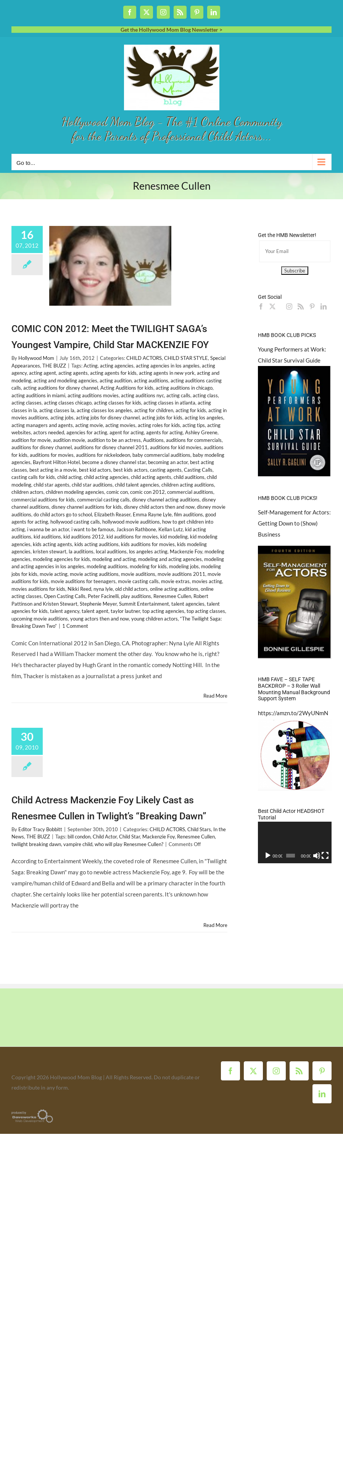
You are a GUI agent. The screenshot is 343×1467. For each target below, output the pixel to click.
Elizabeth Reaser (112, 514)
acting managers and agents (42, 425)
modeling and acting (114, 559)
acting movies (120, 425)
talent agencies (188, 604)
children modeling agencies (75, 492)
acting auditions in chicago (184, 388)
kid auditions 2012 (83, 537)
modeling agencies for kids (61, 559)
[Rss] (301, 306)
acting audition (116, 380)
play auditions (136, 596)
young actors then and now (99, 619)
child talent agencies (137, 485)
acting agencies (117, 366)
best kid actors (95, 470)
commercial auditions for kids (43, 500)
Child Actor (105, 836)
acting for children (153, 410)
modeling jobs (184, 566)
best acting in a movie (53, 470)
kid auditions (47, 537)
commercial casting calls (103, 500)
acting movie (89, 425)
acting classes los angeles (104, 410)
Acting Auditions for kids (126, 388)
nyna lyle (103, 589)
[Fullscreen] (325, 855)
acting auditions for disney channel (60, 388)
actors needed (48, 432)
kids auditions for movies (148, 544)
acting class (205, 395)
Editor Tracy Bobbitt (40, 829)
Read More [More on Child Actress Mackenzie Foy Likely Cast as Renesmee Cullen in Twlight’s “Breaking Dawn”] (215, 925)
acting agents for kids (113, 373)
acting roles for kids (159, 425)
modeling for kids (148, 566)
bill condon (79, 836)
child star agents (51, 485)
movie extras (175, 581)
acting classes (26, 403)
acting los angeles (204, 417)
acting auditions (151, 380)
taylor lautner (125, 611)
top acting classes (206, 611)
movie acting (54, 574)
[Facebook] (261, 306)
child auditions (189, 477)
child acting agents (151, 477)
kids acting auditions (96, 544)
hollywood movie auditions (131, 522)
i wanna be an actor (48, 529)
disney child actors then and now (159, 507)
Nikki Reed (79, 589)
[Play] (268, 855)
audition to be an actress (114, 440)
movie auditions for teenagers (83, 581)
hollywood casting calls (75, 522)
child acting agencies (106, 477)
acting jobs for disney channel (108, 417)
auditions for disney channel (41, 447)
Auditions (153, 440)
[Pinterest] (312, 306)
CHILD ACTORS (144, 358)
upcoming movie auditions (39, 619)
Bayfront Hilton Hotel (56, 462)
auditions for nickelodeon (103, 455)
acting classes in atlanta (169, 403)
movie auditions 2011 (181, 574)
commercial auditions (190, 492)
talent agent (95, 611)
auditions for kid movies (175, 447)
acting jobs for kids (162, 417)
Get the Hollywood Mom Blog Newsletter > (171, 29)
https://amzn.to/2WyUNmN (293, 712)
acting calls (178, 395)
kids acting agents (52, 544)
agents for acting (164, 432)
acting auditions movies (93, 395)
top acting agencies (163, 611)
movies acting (207, 581)
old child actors (131, 589)
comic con (117, 492)
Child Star (129, 836)
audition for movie (31, 440)
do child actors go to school (63, 514)
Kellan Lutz (170, 529)
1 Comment (75, 626)
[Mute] (316, 855)
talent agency (64, 611)
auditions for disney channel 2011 (111, 447)
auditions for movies (52, 455)
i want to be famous (92, 529)
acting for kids (191, 410)
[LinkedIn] (323, 306)
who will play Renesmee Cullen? (129, 844)
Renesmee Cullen (172, 596)
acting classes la (56, 410)
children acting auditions (187, 485)
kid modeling (174, 537)
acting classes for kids (117, 403)
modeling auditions (107, 566)
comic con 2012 (147, 492)
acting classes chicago (68, 403)
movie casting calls (138, 581)
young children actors (154, 619)
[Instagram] (289, 306)
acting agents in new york (167, 373)
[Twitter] (272, 306)
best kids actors (130, 470)
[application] (295, 842)
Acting (91, 366)
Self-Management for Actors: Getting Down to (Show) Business (294, 523)
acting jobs (62, 417)
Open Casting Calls (64, 596)
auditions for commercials (194, 440)
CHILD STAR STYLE (186, 358)
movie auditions (138, 574)
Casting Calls (198, 470)
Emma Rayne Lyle (152, 514)
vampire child (77, 844)
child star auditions (92, 485)
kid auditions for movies (132, 537)
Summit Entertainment (144, 604)
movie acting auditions (94, 574)
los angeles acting (148, 551)
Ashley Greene (201, 432)
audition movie (69, 440)
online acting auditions (174, 589)
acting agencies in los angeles (168, 366)
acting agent (42, 373)
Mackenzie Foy (186, 551)
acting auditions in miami (38, 395)
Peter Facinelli (103, 596)
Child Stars (199, 829)
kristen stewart (49, 551)
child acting (69, 477)
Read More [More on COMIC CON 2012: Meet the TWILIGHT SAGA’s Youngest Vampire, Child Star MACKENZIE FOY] (215, 696)
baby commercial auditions (161, 455)
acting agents (73, 373)
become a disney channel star (114, 462)
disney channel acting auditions (166, 500)
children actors (27, 492)
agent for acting (127, 432)
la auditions (81, 551)
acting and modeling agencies (65, 380)
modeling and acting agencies (170, 559)
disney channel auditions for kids (87, 507)
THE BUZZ (54, 366)
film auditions (188, 514)
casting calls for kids (33, 477)
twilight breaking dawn (36, 844)
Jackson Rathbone (136, 529)
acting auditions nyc (142, 395)
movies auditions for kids (38, 589)
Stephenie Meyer (98, 604)
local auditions (111, 551)
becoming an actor (168, 462)
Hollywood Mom (36, 358)
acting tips (193, 425)
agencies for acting (86, 432)
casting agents (166, 470)
